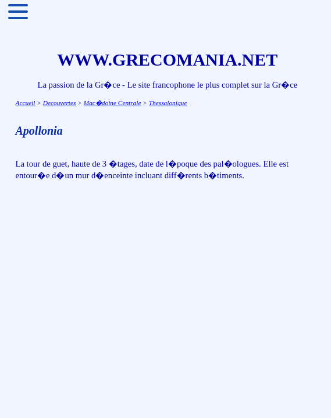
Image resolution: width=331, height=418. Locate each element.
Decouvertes (59, 102)
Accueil (25, 102)
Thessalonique (168, 102)
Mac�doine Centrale (112, 102)
